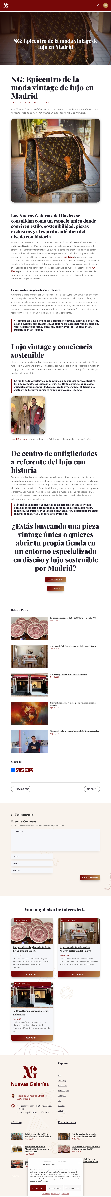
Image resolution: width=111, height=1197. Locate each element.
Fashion (61, 1105)
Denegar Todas (55, 1188)
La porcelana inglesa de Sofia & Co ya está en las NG (73, 618)
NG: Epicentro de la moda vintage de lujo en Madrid (84, 1135)
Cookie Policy (46, 1193)
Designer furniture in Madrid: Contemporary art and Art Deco (38, 1149)
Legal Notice (65, 1193)
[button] (79, 1163)
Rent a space (63, 1090)
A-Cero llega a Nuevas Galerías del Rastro (68, 674)
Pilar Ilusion (54, 579)
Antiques (62, 1095)
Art (59, 1100)
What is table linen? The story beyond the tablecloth (38, 1135)
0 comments (45, 102)
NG (59, 1075)
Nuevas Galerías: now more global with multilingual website (73, 704)
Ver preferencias (72, 1188)
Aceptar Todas (38, 1188)
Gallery (61, 1110)
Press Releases (30, 102)
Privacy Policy (55, 1193)
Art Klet (54, 588)
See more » (15, 1176)
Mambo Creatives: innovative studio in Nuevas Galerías (74, 731)
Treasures (62, 1085)
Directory (62, 1080)
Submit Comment (90, 877)
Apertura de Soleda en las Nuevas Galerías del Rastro (73, 646)
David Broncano (19, 438)
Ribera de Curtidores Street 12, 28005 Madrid (32, 1097)
